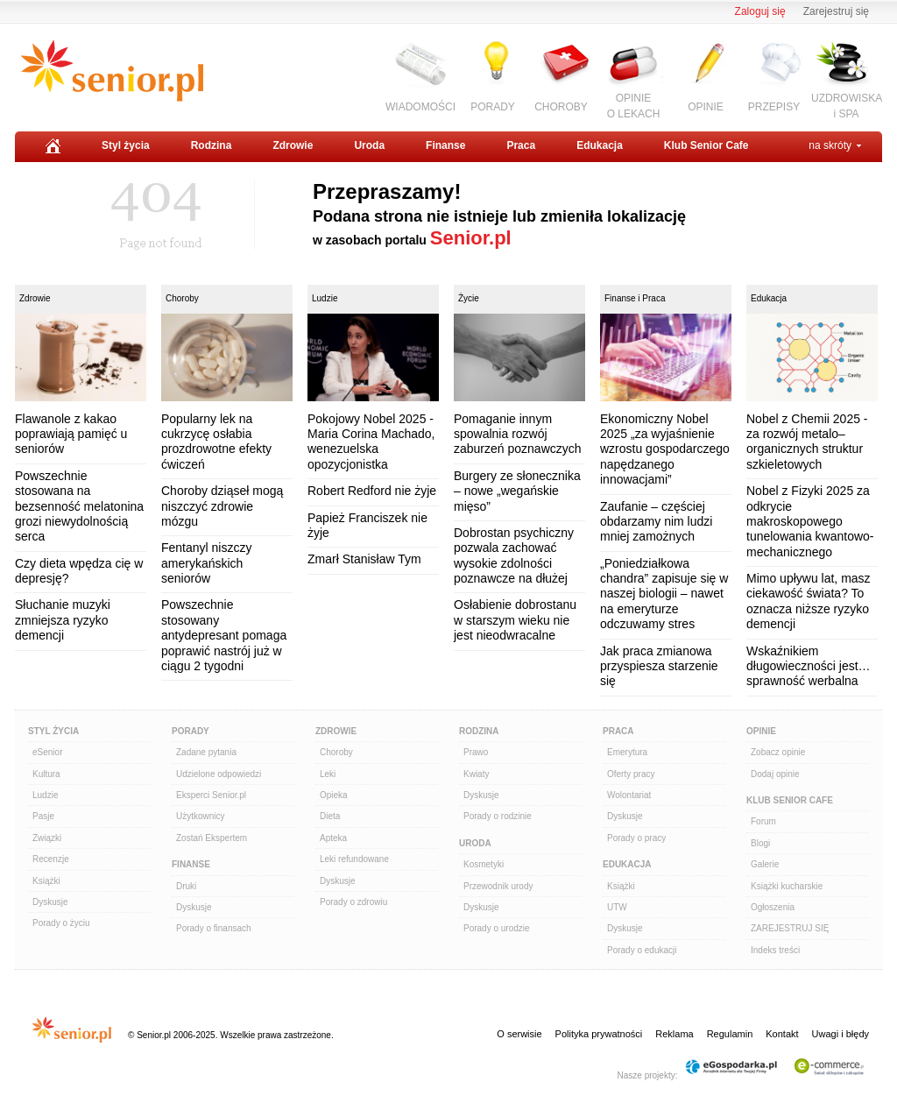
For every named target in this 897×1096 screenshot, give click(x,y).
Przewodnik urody (498, 886)
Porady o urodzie (496, 928)
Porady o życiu (61, 923)
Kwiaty (476, 774)
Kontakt (782, 1034)
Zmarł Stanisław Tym (364, 559)
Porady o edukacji (642, 950)
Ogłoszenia (773, 907)
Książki (46, 881)
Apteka (333, 838)
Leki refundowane (354, 859)
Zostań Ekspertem (211, 838)
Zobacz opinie (778, 752)
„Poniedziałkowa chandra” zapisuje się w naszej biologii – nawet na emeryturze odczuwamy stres (664, 594)
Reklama (674, 1034)
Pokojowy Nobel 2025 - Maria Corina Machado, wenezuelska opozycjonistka (371, 441)
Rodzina (211, 145)
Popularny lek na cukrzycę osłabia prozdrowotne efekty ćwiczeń (216, 441)
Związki (46, 838)
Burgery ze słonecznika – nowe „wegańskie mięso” (517, 491)
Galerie (765, 864)
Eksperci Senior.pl (211, 795)
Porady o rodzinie (497, 816)
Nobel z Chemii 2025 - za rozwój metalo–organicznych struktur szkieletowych (807, 441)
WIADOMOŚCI (420, 107)
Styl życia (126, 145)
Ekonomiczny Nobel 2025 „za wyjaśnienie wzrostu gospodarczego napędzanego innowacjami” (665, 449)
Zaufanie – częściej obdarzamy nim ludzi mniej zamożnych (656, 521)
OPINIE (706, 107)
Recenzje (50, 859)
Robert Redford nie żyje (371, 491)
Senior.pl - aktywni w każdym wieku (111, 71)
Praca (520, 145)
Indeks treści (775, 950)
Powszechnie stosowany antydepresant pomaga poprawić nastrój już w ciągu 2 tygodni (223, 635)
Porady (190, 731)
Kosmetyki (483, 864)
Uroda (369, 145)
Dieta (330, 816)
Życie (468, 298)
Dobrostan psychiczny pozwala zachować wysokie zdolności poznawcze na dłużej (514, 555)
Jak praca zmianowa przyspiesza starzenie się (659, 666)
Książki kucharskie (787, 886)
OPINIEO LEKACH (633, 105)
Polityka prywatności (599, 1034)
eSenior (47, 752)
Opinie (761, 731)
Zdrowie (292, 145)
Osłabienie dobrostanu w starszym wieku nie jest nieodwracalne (515, 619)
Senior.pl (471, 238)
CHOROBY (561, 107)
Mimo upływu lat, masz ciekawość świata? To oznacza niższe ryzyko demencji (808, 601)
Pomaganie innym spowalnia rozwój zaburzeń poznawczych (518, 434)
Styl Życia (53, 731)
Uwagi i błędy (840, 1034)
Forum (763, 821)
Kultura (46, 774)
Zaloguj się (760, 11)
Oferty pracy (630, 774)
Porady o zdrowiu (353, 902)
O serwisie (519, 1034)
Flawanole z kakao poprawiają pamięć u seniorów (71, 434)
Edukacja (599, 145)
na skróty (830, 145)
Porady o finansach (213, 928)
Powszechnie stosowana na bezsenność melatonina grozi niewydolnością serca (79, 506)
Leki (327, 774)
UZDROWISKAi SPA (846, 105)
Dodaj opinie (775, 774)
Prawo (475, 752)
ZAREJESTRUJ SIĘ (790, 928)
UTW (617, 907)
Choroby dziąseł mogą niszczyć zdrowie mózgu (222, 506)
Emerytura (627, 752)
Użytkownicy (200, 816)
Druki (186, 886)
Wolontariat (629, 795)
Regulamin (730, 1034)
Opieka (334, 795)
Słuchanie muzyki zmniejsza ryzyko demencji (62, 619)
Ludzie (324, 298)
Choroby (182, 298)
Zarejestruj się (836, 11)
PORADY (492, 107)
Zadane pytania (206, 752)
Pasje (43, 816)
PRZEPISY (774, 107)
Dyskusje (50, 902)
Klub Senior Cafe (706, 145)
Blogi (760, 843)
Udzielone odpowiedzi (218, 774)
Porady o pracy (636, 838)
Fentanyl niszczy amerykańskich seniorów (206, 563)
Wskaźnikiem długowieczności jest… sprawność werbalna (808, 666)
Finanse (445, 145)
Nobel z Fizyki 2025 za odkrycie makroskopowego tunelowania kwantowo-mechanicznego (810, 521)
